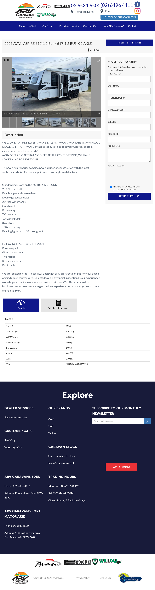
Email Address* (116, 110)
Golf (50, 426)
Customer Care (91, 26)
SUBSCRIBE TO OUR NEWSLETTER (119, 17)
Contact (132, 26)
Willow (52, 433)
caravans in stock (28, 26)
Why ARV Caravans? (114, 26)
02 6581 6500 (86, 5)
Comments (114, 146)
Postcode (113, 134)
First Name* (114, 73)
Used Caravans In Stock (61, 456)
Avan (51, 418)
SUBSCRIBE (147, 421)
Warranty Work (13, 447)
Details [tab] (21, 308)
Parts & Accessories (69, 26)
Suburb (112, 122)
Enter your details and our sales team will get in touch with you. (128, 68)
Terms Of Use (104, 577)
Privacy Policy (82, 577)
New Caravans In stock (61, 463)
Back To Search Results (129, 42)
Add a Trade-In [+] (117, 165)
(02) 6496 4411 (117, 5)
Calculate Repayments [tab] (58, 308)
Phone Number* (116, 98)
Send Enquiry (129, 196)
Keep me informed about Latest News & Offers (125, 188)
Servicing (9, 440)
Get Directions (121, 466)
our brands (48, 26)
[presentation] (130, 176)
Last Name (113, 85)
